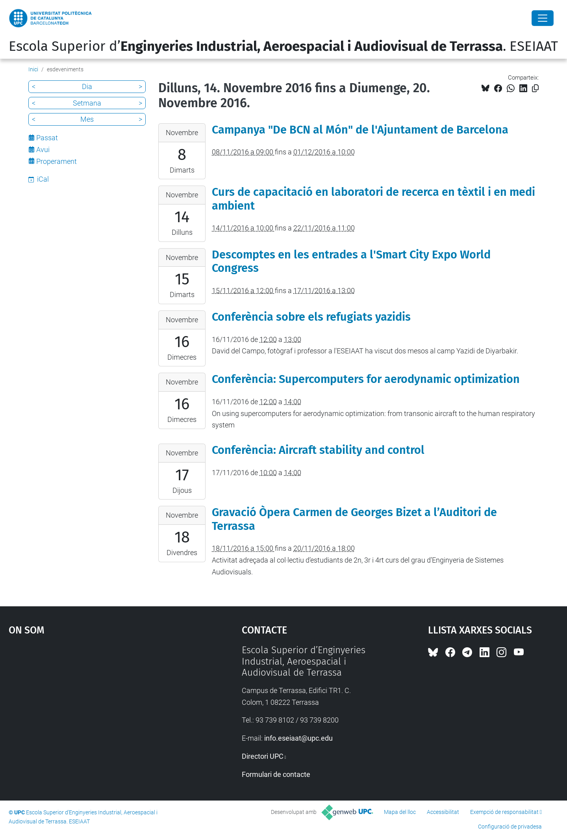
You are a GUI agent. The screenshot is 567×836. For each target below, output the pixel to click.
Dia (87, 86)
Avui (43, 149)
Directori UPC (263, 756)
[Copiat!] (535, 88)
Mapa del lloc (400, 812)
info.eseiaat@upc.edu (298, 738)
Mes (87, 119)
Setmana (87, 103)
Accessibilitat (443, 812)
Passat (47, 138)
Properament (56, 161)
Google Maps (97, 704)
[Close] (543, 18)
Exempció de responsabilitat (504, 812)
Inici (33, 69)
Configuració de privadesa (510, 826)
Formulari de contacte (276, 774)
